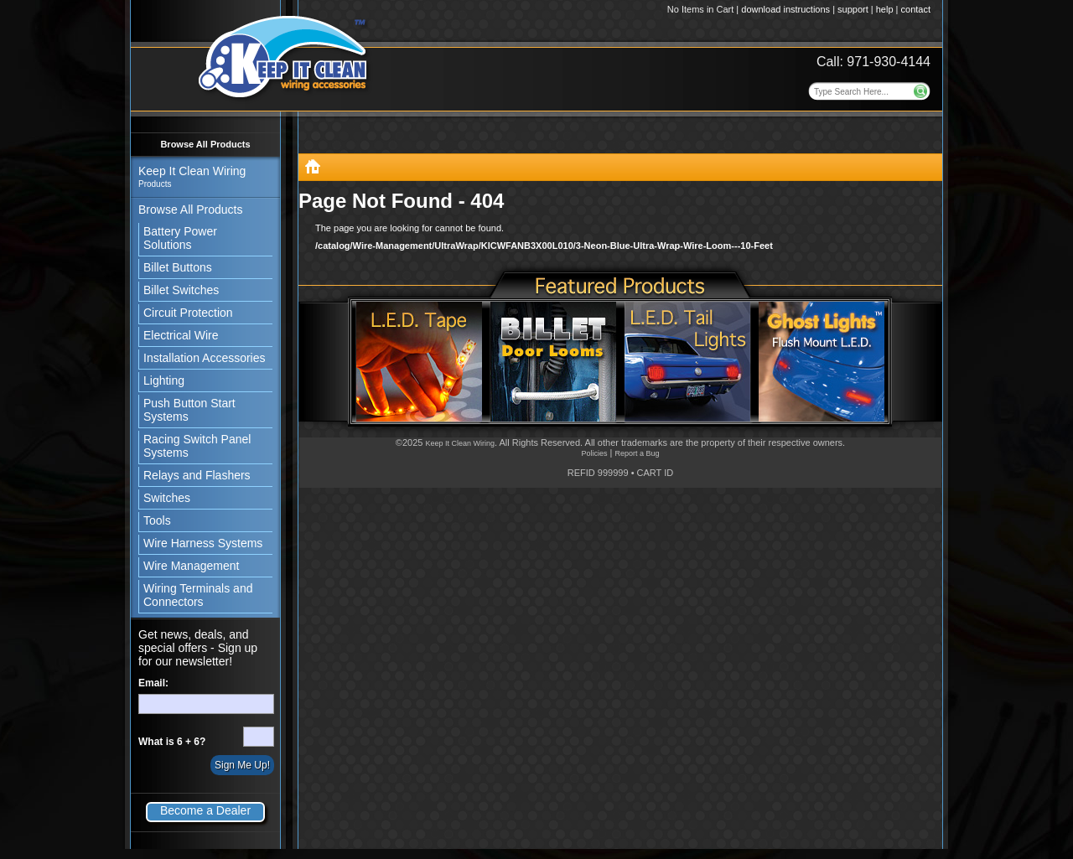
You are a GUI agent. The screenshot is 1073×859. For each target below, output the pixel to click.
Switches (166, 498)
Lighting (163, 380)
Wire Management (191, 565)
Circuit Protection (188, 312)
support (852, 9)
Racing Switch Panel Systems (197, 445)
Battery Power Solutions (180, 238)
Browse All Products (205, 144)
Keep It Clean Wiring (460, 443)
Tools (157, 520)
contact (915, 9)
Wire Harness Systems (202, 543)
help (885, 9)
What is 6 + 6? (171, 742)
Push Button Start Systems (189, 409)
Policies (594, 453)
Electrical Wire (180, 335)
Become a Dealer (205, 810)
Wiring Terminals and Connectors (197, 595)
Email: (153, 683)
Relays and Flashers (197, 475)
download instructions (785, 9)
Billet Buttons (177, 267)
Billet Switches (181, 290)
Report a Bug (636, 453)
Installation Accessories (204, 358)
